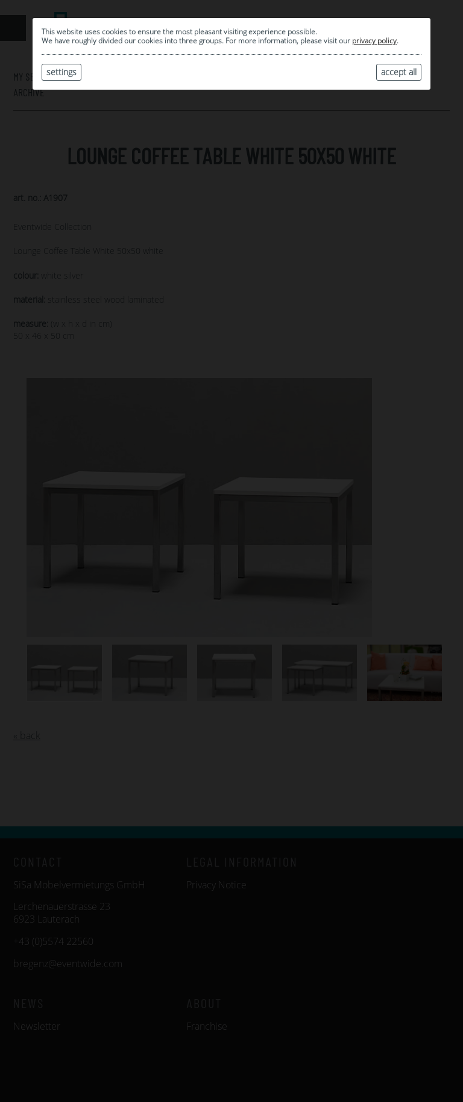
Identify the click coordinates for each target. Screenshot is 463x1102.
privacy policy (374, 41)
